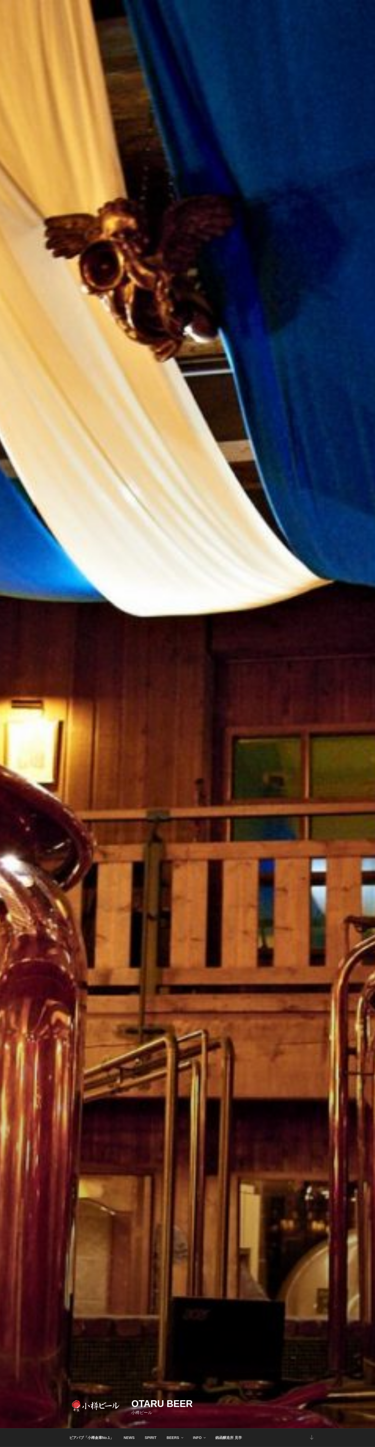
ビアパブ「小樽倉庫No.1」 (91, 1438)
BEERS (175, 1438)
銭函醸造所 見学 (228, 1438)
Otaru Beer (161, 1403)
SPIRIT (151, 1438)
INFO (200, 1438)
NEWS (129, 1438)
